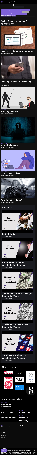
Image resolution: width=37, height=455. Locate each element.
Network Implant (8, 418)
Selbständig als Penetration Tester (6, 15)
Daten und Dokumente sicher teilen (17, 51)
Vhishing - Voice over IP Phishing (16, 81)
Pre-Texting (6, 404)
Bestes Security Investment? (14, 21)
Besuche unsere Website (23, 427)
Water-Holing (7, 412)
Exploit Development (23, 13)
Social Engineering (12, 13)
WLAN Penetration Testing (5, 13)
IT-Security (13, 15)
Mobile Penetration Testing (25, 10)
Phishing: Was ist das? (11, 111)
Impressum (3, 437)
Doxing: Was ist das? (10, 173)
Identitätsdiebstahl (9, 145)
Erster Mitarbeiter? (11, 234)
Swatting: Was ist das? (11, 200)
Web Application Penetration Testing (16, 10)
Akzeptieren (4, 450)
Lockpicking (24, 412)
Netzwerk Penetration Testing (5, 10)
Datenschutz (3, 438)
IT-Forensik (17, 13)
